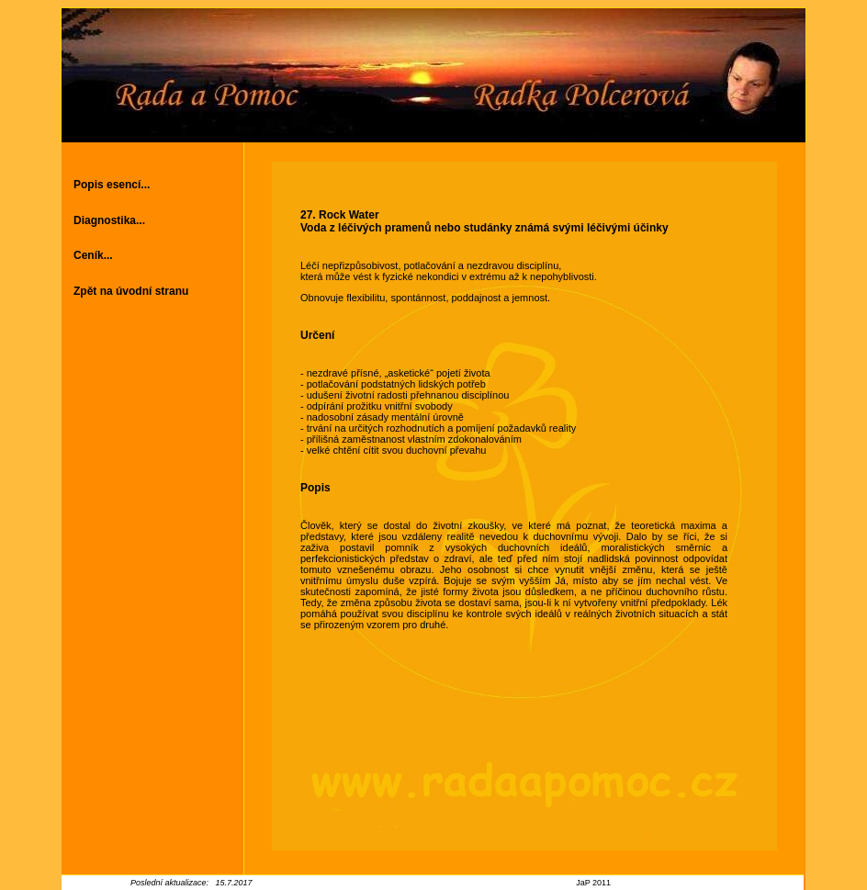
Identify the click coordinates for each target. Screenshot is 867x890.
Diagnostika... (109, 220)
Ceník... (93, 255)
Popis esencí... (111, 184)
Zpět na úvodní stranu (130, 291)
